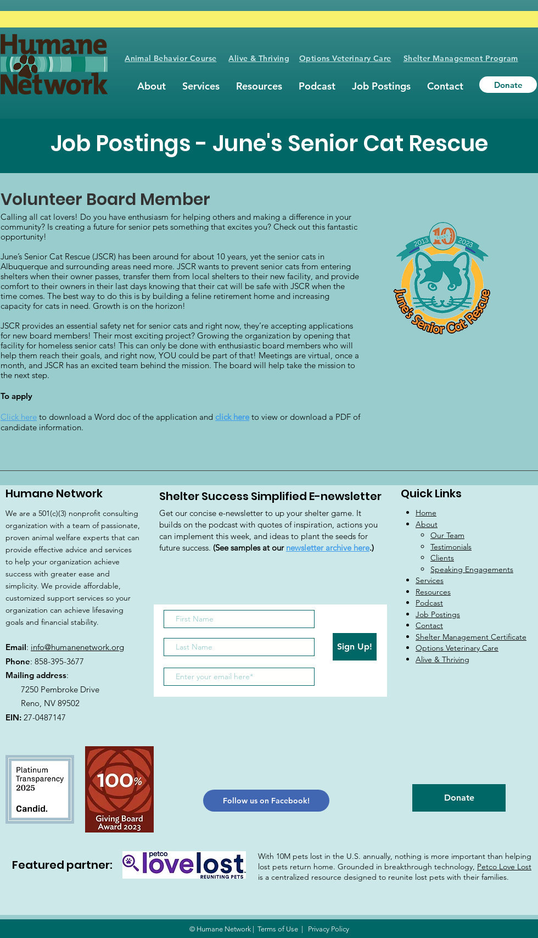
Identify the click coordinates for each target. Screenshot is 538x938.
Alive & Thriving (258, 58)
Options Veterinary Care (345, 58)
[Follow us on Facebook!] (266, 801)
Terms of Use (277, 929)
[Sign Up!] (355, 647)
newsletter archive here (327, 547)
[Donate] (508, 84)
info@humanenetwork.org (77, 647)
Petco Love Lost (504, 867)
